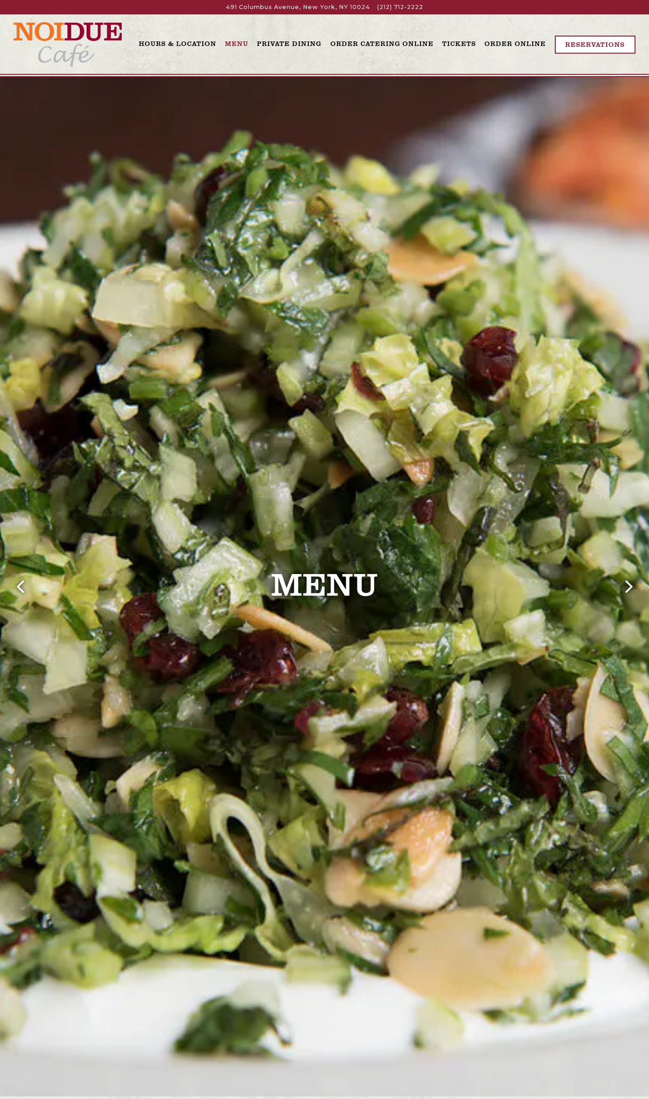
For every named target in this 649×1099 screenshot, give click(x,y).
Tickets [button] (459, 43)
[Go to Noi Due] (298, 7)
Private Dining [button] (289, 43)
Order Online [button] (515, 43)
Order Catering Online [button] (382, 43)
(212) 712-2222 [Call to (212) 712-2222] (400, 7)
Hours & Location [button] (177, 43)
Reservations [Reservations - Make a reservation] (595, 44)
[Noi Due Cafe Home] (68, 44)
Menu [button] (236, 43)
